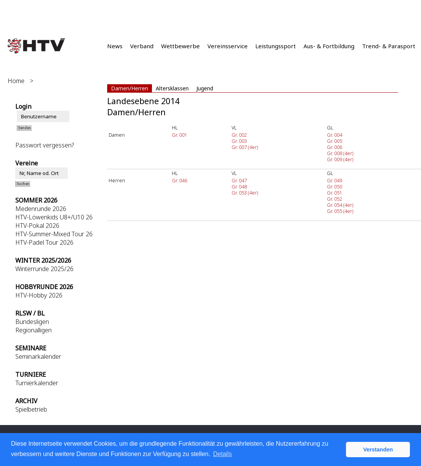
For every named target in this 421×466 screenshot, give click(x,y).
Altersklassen (172, 88)
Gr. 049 (334, 180)
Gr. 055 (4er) (340, 211)
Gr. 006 (334, 147)
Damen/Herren (129, 88)
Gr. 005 (334, 140)
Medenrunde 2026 (40, 208)
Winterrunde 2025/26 (44, 269)
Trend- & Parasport (388, 46)
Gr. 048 (239, 186)
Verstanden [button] (378, 449)
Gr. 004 (334, 134)
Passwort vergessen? (44, 145)
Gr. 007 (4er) (245, 147)
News (114, 46)
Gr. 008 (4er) (340, 153)
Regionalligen (33, 330)
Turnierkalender (36, 383)
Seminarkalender (38, 356)
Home (16, 81)
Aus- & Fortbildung (329, 46)
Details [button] (222, 454)
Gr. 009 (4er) (340, 159)
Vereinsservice (227, 46)
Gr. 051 (334, 192)
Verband (141, 46)
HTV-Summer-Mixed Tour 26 (54, 234)
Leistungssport (275, 46)
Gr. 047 (239, 180)
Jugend (204, 88)
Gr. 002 (239, 134)
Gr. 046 (179, 180)
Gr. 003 (239, 140)
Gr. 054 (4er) (340, 204)
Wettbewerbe (180, 46)
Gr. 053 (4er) (245, 192)
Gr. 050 (334, 186)
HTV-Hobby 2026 (38, 295)
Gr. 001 (179, 134)
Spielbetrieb (31, 409)
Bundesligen (32, 321)
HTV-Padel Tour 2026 (44, 242)
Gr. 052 (334, 198)
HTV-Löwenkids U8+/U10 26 (54, 217)
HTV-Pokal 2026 (37, 225)
